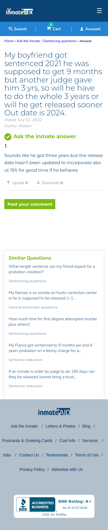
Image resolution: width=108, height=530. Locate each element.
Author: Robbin (18, 126)
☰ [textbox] (99, 11)
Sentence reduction (26, 359)
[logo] (19, 20)
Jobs (7, 455)
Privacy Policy (32, 469)
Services (90, 440)
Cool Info (67, 440)
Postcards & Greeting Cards (27, 440)
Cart (53, 29)
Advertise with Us (67, 469)
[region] (54, 228)
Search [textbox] (18, 29)
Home (9, 41)
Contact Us (29, 455)
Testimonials (57, 455)
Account (90, 29)
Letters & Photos (60, 426)
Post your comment (29, 204)
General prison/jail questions (33, 307)
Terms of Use (86, 455)
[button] (19, 182)
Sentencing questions (27, 281)
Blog (86, 426)
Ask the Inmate (25, 426)
